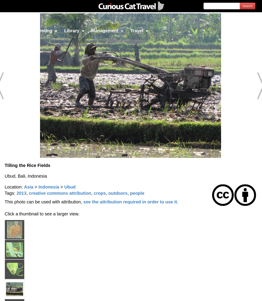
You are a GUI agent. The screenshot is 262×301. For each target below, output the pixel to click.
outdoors (118, 193)
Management (107, 30)
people (137, 193)
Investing (45, 30)
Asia (28, 187)
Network (14, 30)
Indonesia (48, 187)
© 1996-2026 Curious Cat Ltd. (27, 294)
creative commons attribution (60, 193)
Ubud (70, 187)
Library (74, 30)
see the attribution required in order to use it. (130, 201)
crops (100, 193)
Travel (139, 30)
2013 (21, 193)
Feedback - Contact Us (240, 294)
